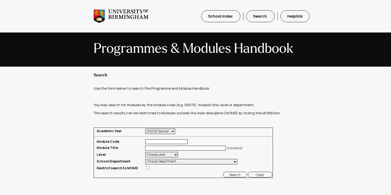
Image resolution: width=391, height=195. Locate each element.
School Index (221, 16)
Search (260, 16)
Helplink (295, 16)
